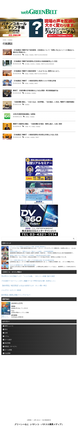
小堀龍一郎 (37, 171)
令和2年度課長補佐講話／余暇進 (34, 153)
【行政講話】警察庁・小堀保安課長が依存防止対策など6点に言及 (46, 186)
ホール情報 (8, 406)
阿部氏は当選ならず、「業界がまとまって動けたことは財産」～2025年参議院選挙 (31, 309)
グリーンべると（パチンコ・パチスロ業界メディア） (39, 425)
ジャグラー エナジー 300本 (12, 347)
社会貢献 (7, 410)
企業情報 (29, 420)
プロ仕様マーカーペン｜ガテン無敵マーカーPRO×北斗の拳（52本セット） (31, 338)
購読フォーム (5, 373)
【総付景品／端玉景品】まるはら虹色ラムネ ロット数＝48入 (26, 343)
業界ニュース (9, 382)
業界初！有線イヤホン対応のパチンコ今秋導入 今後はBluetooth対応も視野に (30, 313)
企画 (6, 389)
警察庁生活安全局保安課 (53, 55)
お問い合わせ (37, 420)
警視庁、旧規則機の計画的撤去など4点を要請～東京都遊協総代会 (46, 113)
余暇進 (36, 155)
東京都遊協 (37, 116)
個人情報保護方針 (46, 420)
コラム (7, 393)
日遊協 (36, 55)
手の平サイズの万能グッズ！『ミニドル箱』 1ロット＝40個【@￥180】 (31, 334)
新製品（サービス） (11, 403)
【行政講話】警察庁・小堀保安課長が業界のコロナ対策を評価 (44, 97)
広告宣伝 (43, 68)
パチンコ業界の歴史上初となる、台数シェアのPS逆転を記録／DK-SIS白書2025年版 (32, 317)
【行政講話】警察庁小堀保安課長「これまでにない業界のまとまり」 (47, 82)
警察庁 (47, 100)
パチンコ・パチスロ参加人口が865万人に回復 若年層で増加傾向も (28, 304)
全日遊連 (36, 68)
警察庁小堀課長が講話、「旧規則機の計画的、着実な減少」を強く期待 (48, 169)
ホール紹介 (8, 396)
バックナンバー (5, 374)
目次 (3, 371)
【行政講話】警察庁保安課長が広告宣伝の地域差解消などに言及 (45, 66)
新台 (6, 386)
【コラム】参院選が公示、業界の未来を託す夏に (23, 322)
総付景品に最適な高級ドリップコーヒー (17, 352)
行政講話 (42, 55)
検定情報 (7, 399)
